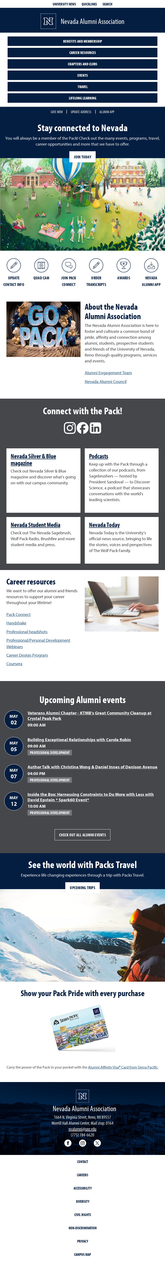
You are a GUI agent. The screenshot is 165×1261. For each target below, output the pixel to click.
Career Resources (82, 52)
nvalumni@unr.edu (82, 1129)
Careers (82, 1174)
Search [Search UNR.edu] (107, 4)
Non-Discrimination (83, 1227)
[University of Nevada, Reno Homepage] (82, 1096)
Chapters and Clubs (82, 64)
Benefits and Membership (82, 41)
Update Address (81, 111)
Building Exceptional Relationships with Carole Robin (79, 739)
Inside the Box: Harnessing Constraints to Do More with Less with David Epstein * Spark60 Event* (91, 797)
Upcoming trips (82, 887)
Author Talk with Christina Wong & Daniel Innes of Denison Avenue (92, 767)
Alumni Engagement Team (108, 372)
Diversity (82, 1201)
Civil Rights (82, 1214)
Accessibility (83, 1188)
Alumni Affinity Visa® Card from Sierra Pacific (123, 1067)
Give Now (57, 111)
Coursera (14, 663)
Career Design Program (27, 655)
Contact (82, 1161)
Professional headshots (26, 631)
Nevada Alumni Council (106, 381)
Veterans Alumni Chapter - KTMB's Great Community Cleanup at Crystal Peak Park (89, 715)
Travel (83, 86)
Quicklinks (89, 4)
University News (64, 4)
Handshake (16, 623)
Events (82, 75)
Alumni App (106, 111)
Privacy (82, 1241)
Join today (82, 157)
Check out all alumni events (82, 835)
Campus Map (82, 1254)
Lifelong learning (82, 98)
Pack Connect (18, 614)
